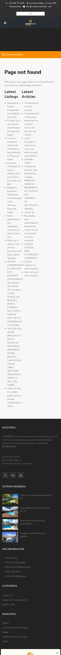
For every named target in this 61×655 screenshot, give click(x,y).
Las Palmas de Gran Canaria (15, 627)
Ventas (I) (29, 212)
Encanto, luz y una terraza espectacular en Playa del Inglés (14, 127)
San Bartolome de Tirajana (14, 636)
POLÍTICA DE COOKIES (15, 562)
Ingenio (5, 623)
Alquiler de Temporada (13, 600)
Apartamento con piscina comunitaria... (32, 522)
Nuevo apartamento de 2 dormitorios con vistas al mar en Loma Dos (13, 226)
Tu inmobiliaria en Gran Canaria (31, 107)
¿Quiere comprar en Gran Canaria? (31, 265)
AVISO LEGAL (11, 558)
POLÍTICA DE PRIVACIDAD (17, 567)
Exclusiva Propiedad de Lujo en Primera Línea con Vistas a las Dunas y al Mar (14, 173)
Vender (5, 604)
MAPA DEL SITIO (13, 571)
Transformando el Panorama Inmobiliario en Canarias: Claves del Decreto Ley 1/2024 (31, 124)
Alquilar (6, 595)
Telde (5, 641)
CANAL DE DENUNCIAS (15, 576)
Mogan (5, 632)
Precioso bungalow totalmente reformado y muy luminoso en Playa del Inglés (13, 149)
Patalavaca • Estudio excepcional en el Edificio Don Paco (13, 110)
